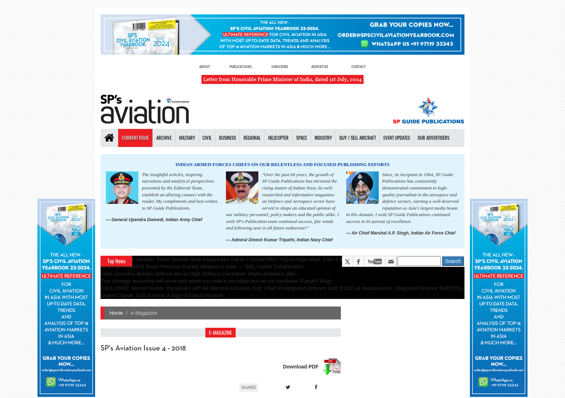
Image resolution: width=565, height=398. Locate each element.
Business (227, 138)
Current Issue (135, 138)
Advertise (319, 66)
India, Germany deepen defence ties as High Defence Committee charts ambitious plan (198, 274)
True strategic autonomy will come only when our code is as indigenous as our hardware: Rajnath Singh (216, 281)
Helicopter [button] (278, 138)
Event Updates (396, 138)
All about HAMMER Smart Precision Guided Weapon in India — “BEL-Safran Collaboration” (203, 266)
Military (187, 138)
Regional (252, 138)
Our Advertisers (433, 138)
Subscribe (279, 66)
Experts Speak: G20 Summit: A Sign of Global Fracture (162, 295)
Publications (241, 66)
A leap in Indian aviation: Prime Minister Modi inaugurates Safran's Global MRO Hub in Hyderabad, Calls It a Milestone (233, 259)
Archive (164, 138)
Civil (207, 138)
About (204, 66)
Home (116, 313)
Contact (358, 66)
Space (301, 138)
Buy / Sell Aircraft (357, 138)
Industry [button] (323, 138)
